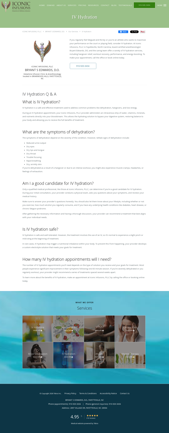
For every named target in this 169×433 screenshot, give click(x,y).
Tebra (96, 423)
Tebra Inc (57, 393)
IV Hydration (86, 31)
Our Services (73, 31)
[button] (164, 5)
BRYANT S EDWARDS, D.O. (55, 31)
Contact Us (125, 393)
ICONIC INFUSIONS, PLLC (31, 31)
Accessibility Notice (108, 393)
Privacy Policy (70, 393)
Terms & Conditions (88, 393)
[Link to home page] (16, 6)
